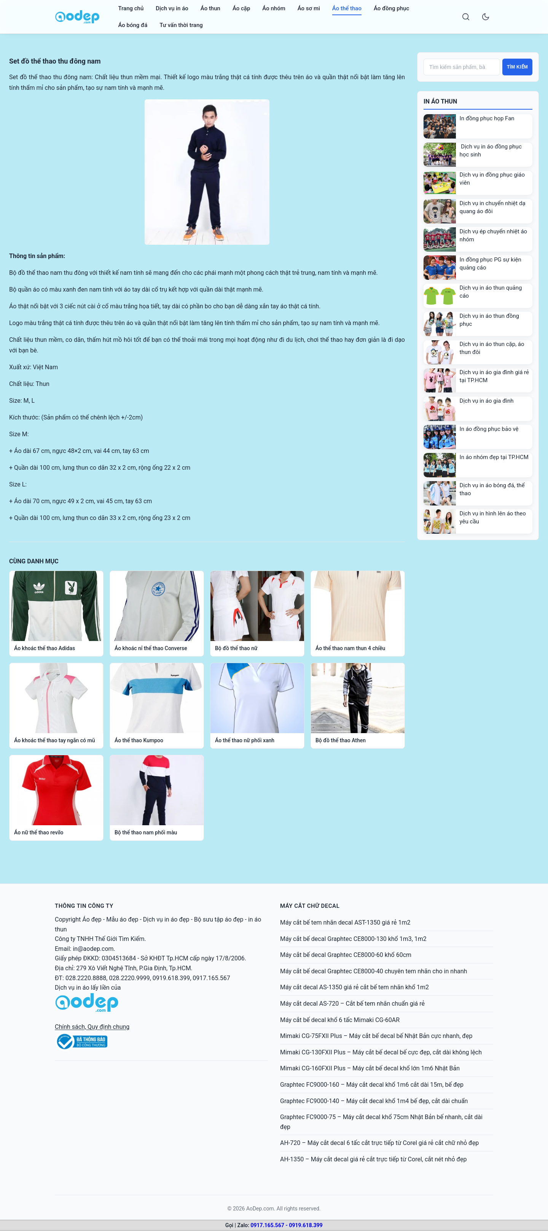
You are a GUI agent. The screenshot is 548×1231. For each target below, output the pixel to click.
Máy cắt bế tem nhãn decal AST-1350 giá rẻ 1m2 (345, 922)
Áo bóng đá (132, 25)
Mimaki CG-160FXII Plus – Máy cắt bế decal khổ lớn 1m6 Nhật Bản (370, 1068)
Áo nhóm (273, 8)
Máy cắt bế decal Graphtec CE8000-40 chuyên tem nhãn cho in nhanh (373, 971)
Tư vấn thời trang (180, 25)
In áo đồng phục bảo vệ (489, 429)
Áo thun (210, 8)
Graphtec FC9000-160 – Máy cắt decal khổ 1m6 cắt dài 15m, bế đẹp (372, 1084)
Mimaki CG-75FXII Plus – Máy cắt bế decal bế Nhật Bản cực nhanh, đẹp (376, 1036)
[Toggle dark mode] (485, 16)
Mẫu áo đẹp (122, 919)
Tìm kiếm (517, 67)
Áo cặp (241, 8)
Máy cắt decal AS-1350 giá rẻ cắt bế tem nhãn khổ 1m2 (354, 987)
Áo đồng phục (391, 8)
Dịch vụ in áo (172, 8)
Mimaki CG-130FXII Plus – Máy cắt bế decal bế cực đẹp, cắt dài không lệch (381, 1052)
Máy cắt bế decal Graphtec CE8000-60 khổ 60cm (345, 954)
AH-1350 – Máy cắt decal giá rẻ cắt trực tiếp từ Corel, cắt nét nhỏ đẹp (373, 1159)
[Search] (465, 16)
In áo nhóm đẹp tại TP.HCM (494, 457)
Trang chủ (130, 8)
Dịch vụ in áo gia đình (487, 400)
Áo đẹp (91, 919)
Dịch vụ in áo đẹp (166, 919)
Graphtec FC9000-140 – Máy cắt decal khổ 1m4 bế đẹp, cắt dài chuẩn (374, 1101)
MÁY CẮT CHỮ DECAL (309, 906)
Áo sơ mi (309, 8)
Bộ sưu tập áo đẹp (219, 919)
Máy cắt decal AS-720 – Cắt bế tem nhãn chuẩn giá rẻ (352, 1003)
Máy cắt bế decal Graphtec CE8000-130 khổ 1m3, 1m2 (353, 938)
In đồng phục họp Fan (487, 118)
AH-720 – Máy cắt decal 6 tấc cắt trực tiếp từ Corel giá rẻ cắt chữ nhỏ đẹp (379, 1142)
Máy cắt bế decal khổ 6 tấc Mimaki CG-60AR (340, 1020)
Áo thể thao (347, 8)
